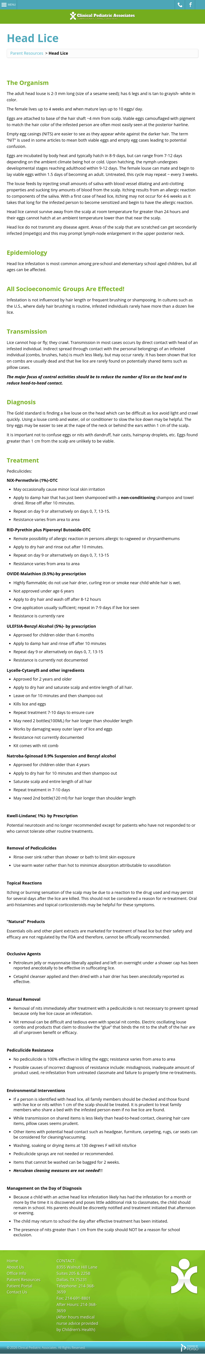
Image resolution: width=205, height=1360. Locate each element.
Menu (12, 4)
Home (12, 1260)
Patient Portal (19, 1286)
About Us (15, 1267)
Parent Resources (26, 53)
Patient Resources (23, 1279)
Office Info (16, 1273)
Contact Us (17, 1292)
